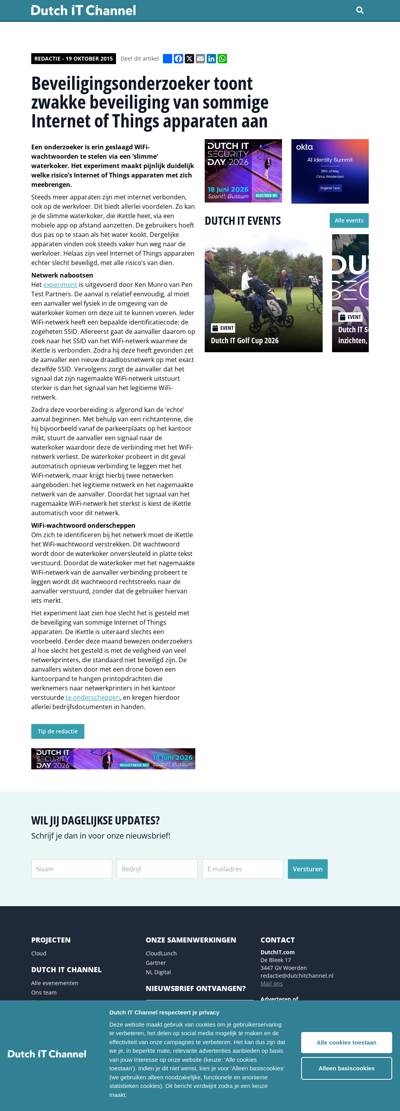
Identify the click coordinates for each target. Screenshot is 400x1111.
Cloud (38, 953)
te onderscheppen (93, 697)
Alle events (349, 220)
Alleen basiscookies (347, 1068)
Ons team (44, 992)
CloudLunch (161, 953)
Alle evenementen (55, 983)
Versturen (308, 869)
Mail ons (272, 983)
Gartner (156, 962)
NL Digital (158, 972)
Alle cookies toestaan (347, 1042)
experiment (60, 284)
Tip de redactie (58, 731)
